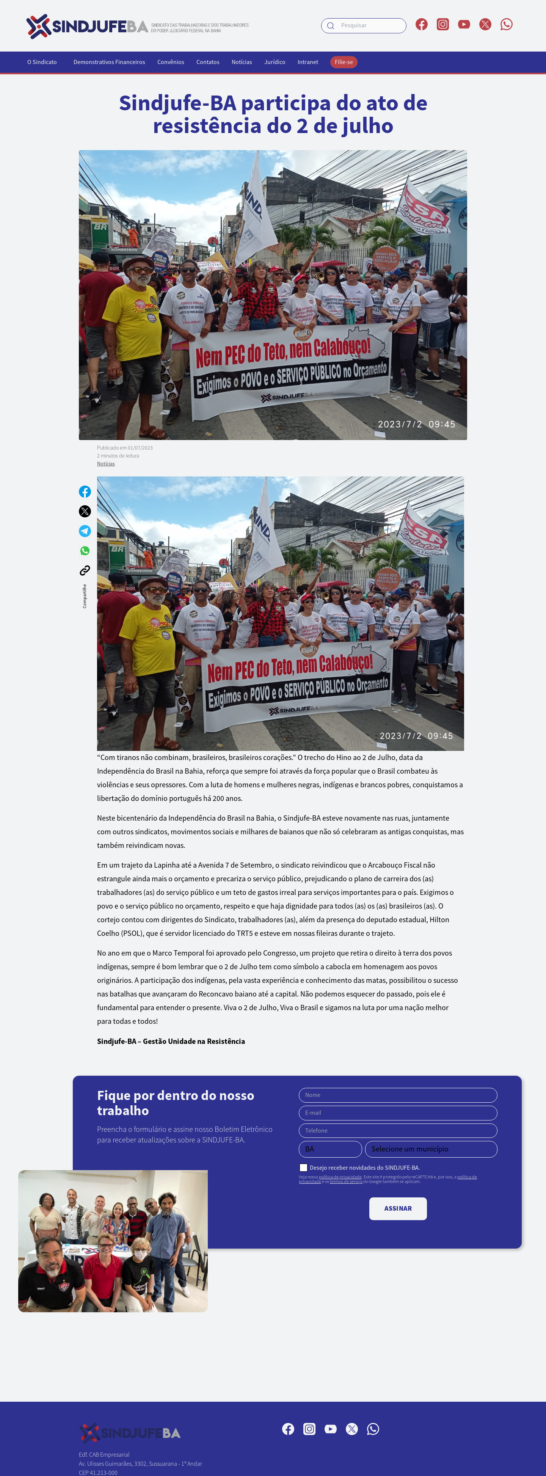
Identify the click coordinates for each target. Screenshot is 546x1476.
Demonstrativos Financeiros (109, 62)
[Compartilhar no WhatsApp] (85, 551)
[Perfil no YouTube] (464, 24)
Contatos (208, 62)
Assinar (398, 1208)
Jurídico (275, 62)
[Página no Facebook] (422, 24)
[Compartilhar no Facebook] (85, 492)
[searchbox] (363, 25)
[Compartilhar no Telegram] (85, 531)
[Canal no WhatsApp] (506, 24)
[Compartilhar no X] (85, 511)
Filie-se (344, 62)
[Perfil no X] (485, 24)
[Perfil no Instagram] (443, 24)
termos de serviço (346, 1181)
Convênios (170, 62)
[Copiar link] (85, 570)
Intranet (308, 62)
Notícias (242, 62)
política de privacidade (340, 1177)
